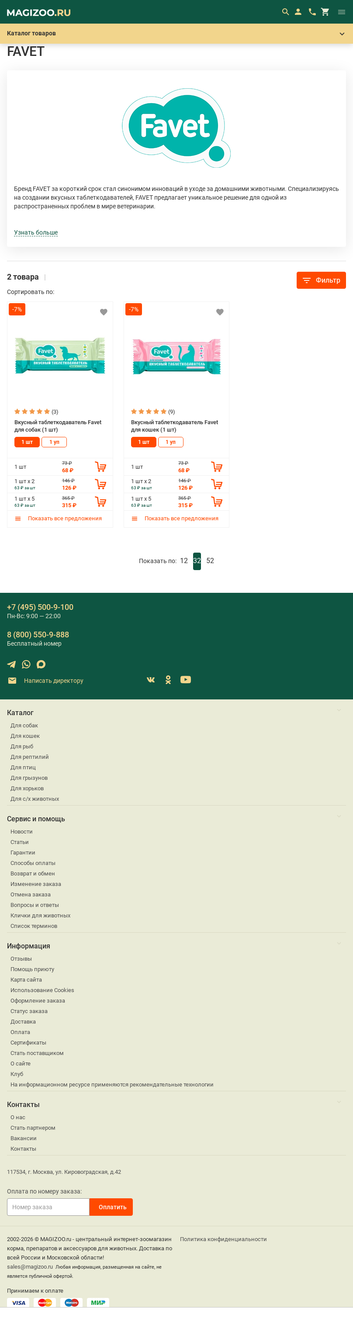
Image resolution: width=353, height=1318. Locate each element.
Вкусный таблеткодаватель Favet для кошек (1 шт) (174, 425)
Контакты (23, 1148)
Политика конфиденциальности (223, 1238)
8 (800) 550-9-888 (38, 634)
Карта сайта (26, 979)
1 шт (27, 442)
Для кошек (25, 735)
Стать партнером (32, 1127)
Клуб (16, 1073)
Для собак (24, 725)
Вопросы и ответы (34, 904)
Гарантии (22, 852)
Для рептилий (29, 756)
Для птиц (23, 767)
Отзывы (21, 958)
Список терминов (33, 925)
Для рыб (21, 746)
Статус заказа (29, 1010)
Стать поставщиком (37, 1052)
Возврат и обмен (32, 873)
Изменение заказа (35, 883)
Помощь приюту (32, 968)
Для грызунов (29, 777)
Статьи (19, 841)
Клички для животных (40, 915)
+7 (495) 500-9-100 (40, 606)
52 (210, 560)
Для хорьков (27, 788)
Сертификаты (28, 1042)
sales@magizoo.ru (30, 1266)
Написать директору (45, 680)
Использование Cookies (42, 989)
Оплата (20, 1031)
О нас (17, 1117)
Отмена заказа (30, 894)
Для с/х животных (34, 798)
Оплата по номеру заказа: (44, 1190)
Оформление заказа (37, 1000)
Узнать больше (36, 232)
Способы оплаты (32, 862)
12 (184, 560)
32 (197, 560)
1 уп (54, 442)
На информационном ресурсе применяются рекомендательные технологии (112, 1084)
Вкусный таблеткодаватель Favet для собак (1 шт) (57, 425)
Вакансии (23, 1138)
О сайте (20, 1063)
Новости (21, 831)
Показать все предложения (58, 518)
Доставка (23, 1021)
